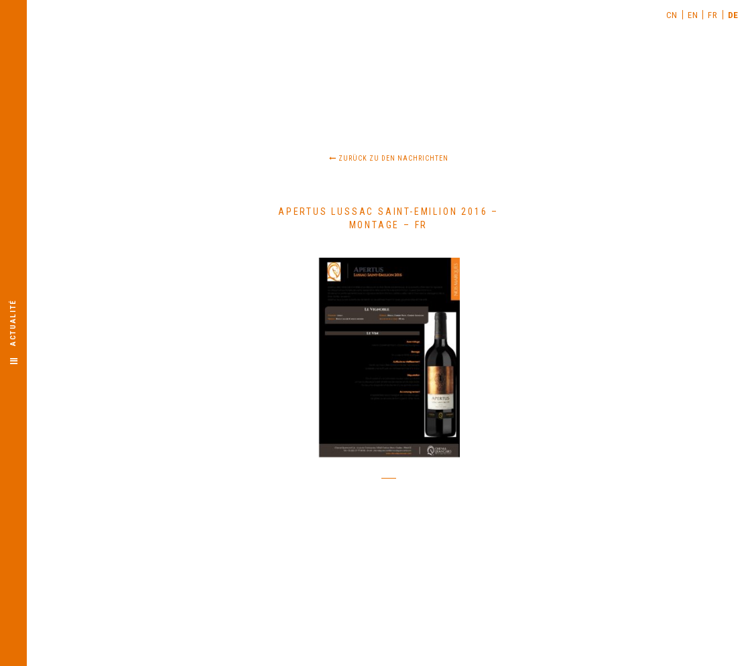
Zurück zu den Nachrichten (388, 158)
